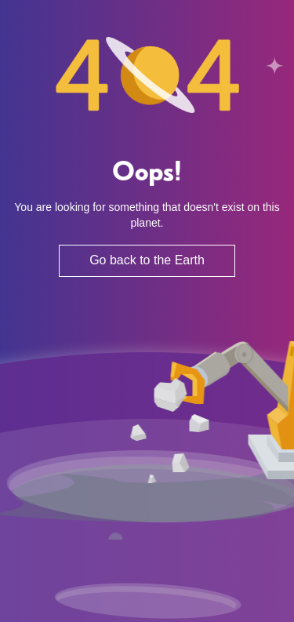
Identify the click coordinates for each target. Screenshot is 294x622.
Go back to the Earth (147, 260)
